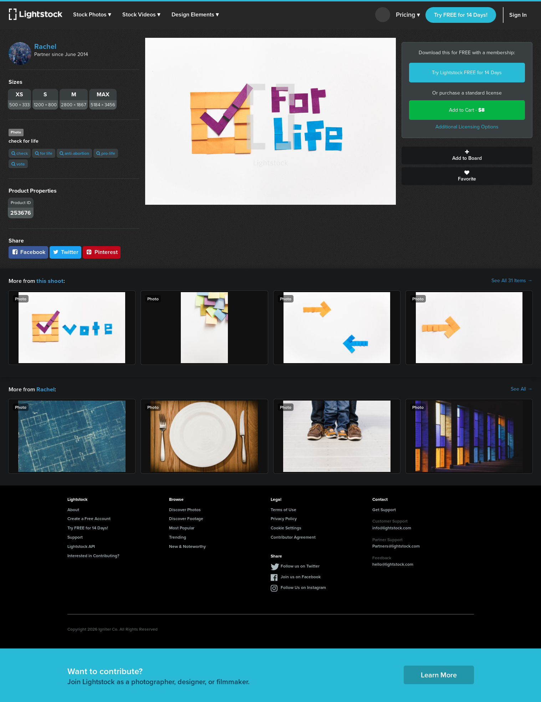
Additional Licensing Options (467, 127)
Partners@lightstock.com (396, 545)
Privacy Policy (284, 518)
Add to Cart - (467, 110)
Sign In (518, 15)
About (73, 509)
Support (75, 536)
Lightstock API (81, 546)
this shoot (48, 280)
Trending (177, 536)
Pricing (408, 15)
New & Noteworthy (187, 546)
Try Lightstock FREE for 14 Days (467, 72)
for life (43, 153)
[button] (92, 14)
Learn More (439, 674)
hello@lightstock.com (392, 563)
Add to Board (467, 155)
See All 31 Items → (511, 280)
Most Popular (181, 527)
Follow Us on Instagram (303, 587)
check (19, 153)
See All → (521, 388)
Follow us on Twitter (300, 565)
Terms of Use (283, 509)
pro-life (105, 153)
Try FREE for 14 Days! (461, 15)
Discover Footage (186, 518)
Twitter (65, 252)
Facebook (28, 252)
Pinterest (102, 252)
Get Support (384, 509)
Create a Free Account (89, 518)
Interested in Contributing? (93, 555)
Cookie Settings (286, 527)
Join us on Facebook (301, 576)
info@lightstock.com (391, 527)
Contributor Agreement (293, 536)
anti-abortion (74, 153)
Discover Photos (185, 509)
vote (18, 164)
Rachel (45, 46)
